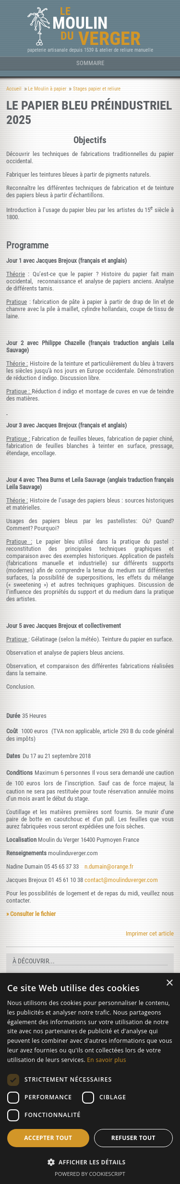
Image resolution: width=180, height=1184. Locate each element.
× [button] (169, 983)
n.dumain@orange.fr (108, 866)
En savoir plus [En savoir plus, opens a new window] (106, 1060)
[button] (90, 1161)
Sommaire (90, 63)
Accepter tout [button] (48, 1138)
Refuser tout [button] (133, 1138)
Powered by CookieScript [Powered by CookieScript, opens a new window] (90, 1173)
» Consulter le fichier (31, 913)
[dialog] (90, 1078)
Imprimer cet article (150, 933)
